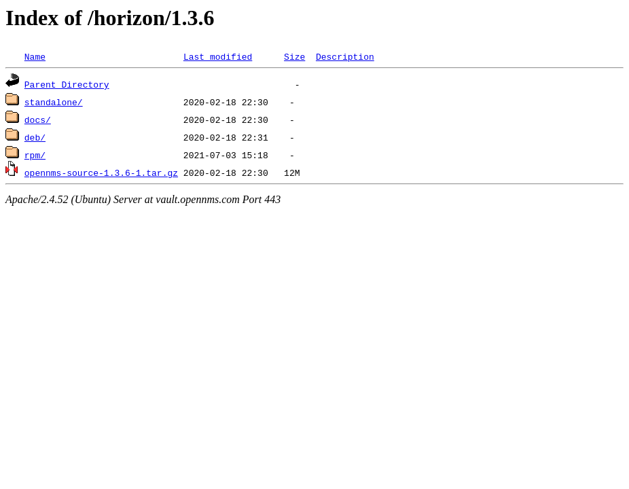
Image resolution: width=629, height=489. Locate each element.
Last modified (217, 56)
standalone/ (53, 102)
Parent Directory (66, 84)
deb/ (35, 137)
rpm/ (35, 155)
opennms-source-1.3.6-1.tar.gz (101, 172)
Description (345, 56)
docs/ (37, 119)
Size (294, 56)
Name (35, 56)
